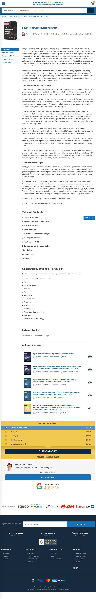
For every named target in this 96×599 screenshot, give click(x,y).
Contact (53, 553)
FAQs (52, 556)
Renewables (27, 336)
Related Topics (7, 59)
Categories (30, 553)
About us (6, 553)
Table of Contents (8, 52)
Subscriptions (31, 562)
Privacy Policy (44, 587)
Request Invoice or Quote (48, 457)
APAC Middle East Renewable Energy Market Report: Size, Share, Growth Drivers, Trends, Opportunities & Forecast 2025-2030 (57, 368)
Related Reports (7, 62)
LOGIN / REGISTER (56, 559)
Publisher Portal (80, 556)
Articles (78, 562)
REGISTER (81, 524)
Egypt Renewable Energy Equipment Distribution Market (53, 354)
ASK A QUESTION (48, 477)
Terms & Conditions (56, 587)
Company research (33, 556)
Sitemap (36, 587)
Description (6, 49)
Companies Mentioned (10, 56)
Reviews (5, 559)
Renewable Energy (42, 336)
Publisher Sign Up (81, 553)
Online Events (79, 559)
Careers (5, 556)
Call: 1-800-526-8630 (48, 472)
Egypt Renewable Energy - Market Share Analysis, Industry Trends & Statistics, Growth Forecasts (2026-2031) (54, 381)
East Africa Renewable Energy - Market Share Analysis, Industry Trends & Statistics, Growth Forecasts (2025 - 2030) (56, 394)
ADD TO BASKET (48, 451)
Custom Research (33, 559)
